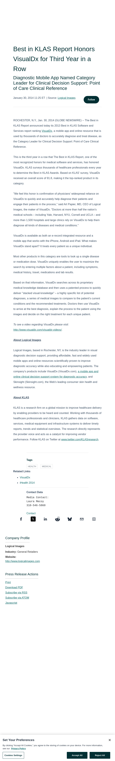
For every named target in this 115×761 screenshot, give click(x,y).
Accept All (77, 756)
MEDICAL (46, 466)
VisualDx (47, 131)
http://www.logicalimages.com (22, 561)
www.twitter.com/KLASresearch (79, 439)
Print (8, 582)
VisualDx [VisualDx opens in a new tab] (25, 477)
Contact (31, 513)
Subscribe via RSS (16, 592)
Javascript (11, 602)
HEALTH (32, 466)
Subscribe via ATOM (17, 597)
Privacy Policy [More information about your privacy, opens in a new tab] (18, 749)
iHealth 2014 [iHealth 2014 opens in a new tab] (27, 482)
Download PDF (14, 587)
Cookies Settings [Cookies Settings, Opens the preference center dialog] (13, 756)
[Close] (109, 741)
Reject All (100, 756)
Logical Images (67, 97)
